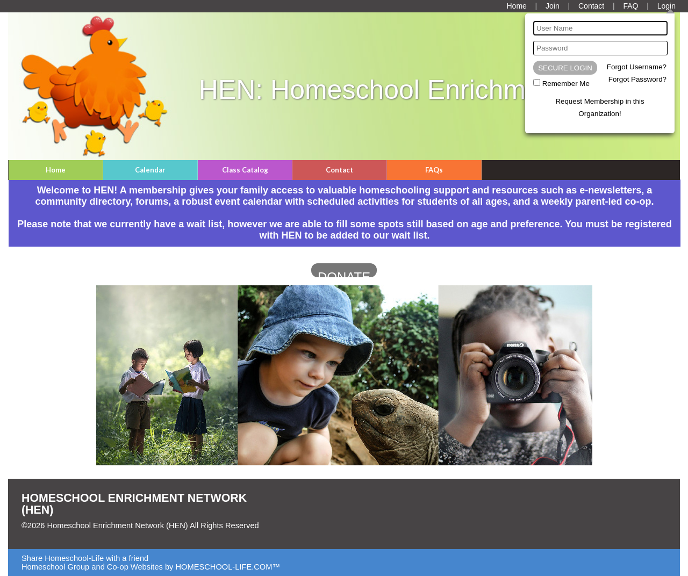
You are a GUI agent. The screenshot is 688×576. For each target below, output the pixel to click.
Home (56, 169)
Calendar (150, 169)
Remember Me (566, 84)
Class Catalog (245, 169)
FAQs (434, 169)
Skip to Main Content (66, 534)
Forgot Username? (636, 67)
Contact (339, 169)
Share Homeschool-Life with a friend (85, 558)
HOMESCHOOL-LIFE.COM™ (227, 567)
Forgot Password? (637, 79)
